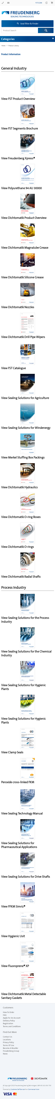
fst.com (38, 3)
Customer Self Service (17, 1089)
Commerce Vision (33, 1089)
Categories (8, 39)
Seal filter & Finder (29, 23)
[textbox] (19, 30)
